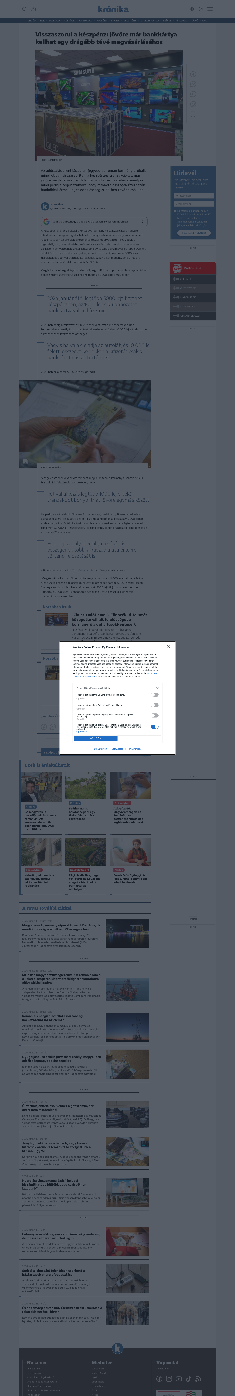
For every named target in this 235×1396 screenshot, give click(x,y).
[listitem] (117, 688)
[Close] (169, 647)
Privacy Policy (134, 749)
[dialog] (117, 698)
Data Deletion (100, 749)
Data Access (117, 749)
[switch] (155, 695)
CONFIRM (95, 738)
